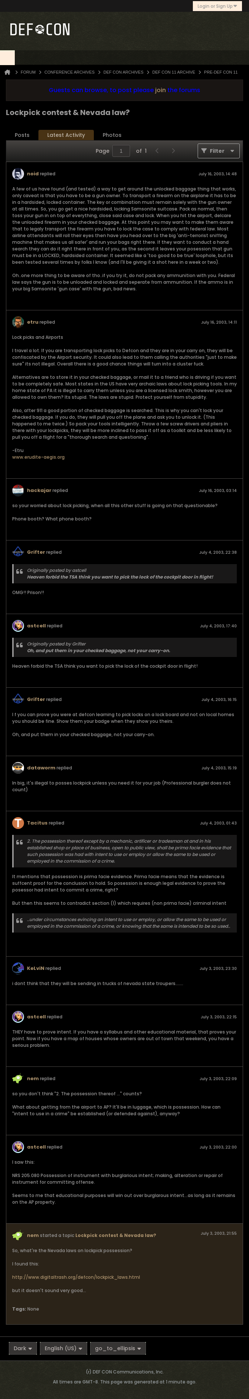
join (160, 90)
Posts (22, 135)
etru (32, 322)
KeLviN (35, 968)
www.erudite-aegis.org (38, 457)
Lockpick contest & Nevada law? (115, 1235)
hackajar (39, 490)
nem (33, 1078)
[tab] (22, 135)
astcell (36, 625)
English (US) (63, 1348)
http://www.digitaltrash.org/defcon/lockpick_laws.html (76, 1277)
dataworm (41, 767)
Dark (23, 1348)
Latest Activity (66, 135)
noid (33, 173)
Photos (112, 135)
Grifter (36, 552)
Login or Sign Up (217, 6)
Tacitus (37, 822)
